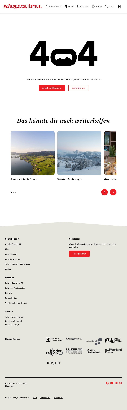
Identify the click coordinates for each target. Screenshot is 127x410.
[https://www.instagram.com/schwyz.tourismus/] (120, 383)
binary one (9, 386)
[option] (33, 156)
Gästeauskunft (11, 254)
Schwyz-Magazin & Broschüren (17, 264)
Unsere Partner (11, 298)
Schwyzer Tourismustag (15, 288)
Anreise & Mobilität (13, 244)
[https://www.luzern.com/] (74, 352)
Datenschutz (45, 398)
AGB (35, 398)
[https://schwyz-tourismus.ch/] (22, 6)
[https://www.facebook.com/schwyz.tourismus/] (107, 383)
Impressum (58, 398)
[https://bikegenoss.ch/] (113, 341)
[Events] (69, 6)
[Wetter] (97, 6)
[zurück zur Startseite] (52, 88)
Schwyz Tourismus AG (14, 283)
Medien (8, 269)
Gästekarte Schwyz (13, 259)
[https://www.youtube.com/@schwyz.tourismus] (111, 383)
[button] (11, 192)
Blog (7, 249)
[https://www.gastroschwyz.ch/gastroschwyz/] (74, 341)
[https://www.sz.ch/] (94, 341)
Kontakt (8, 293)
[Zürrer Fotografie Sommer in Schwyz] (33, 156)
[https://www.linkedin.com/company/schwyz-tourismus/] (116, 383)
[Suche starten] (78, 88)
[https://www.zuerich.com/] (94, 352)
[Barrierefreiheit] (54, 6)
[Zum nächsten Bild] (113, 192)
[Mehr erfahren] (79, 254)
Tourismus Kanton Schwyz (16, 303)
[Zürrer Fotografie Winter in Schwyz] (79, 156)
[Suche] (109, 6)
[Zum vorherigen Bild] (104, 192)
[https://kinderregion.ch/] (54, 352)
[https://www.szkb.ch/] (54, 341)
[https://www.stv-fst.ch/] (54, 363)
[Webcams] (83, 6)
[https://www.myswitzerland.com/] (113, 352)
